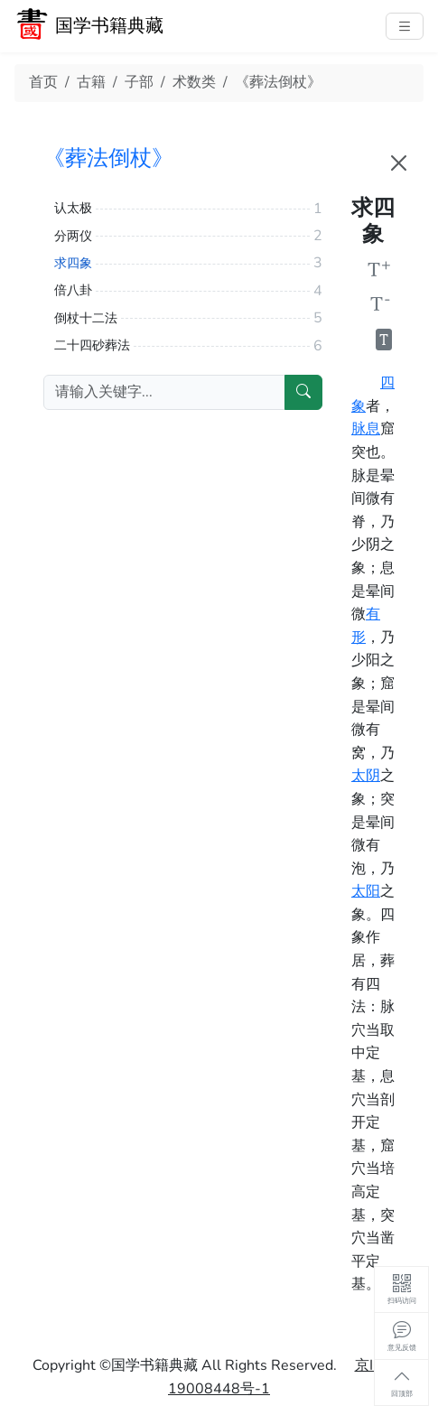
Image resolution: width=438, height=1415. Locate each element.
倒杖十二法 (85, 318)
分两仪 (73, 236)
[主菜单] (405, 26)
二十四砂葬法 (92, 345)
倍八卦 (73, 290)
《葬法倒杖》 (278, 82)
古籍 (91, 82)
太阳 (365, 891)
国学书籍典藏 (109, 26)
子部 (139, 82)
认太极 (73, 208)
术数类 (194, 82)
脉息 (365, 429)
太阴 (365, 776)
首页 (43, 82)
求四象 (73, 263)
